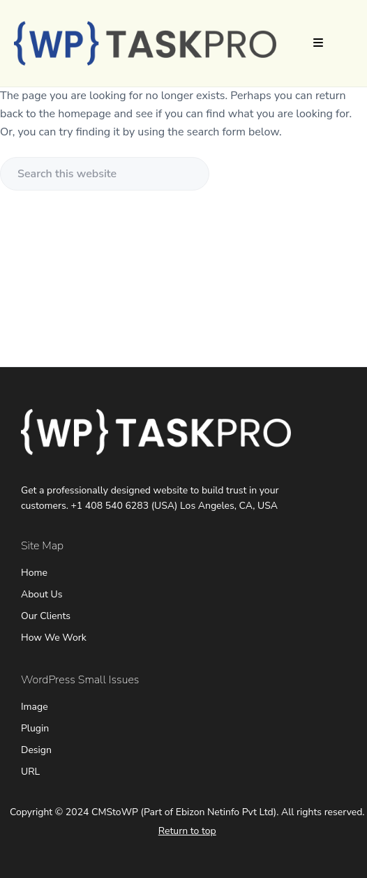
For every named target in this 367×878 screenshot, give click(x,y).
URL (30, 771)
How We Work (54, 637)
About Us (41, 594)
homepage (84, 113)
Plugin (35, 728)
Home (34, 572)
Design (36, 750)
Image (34, 706)
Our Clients (45, 616)
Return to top (187, 831)
